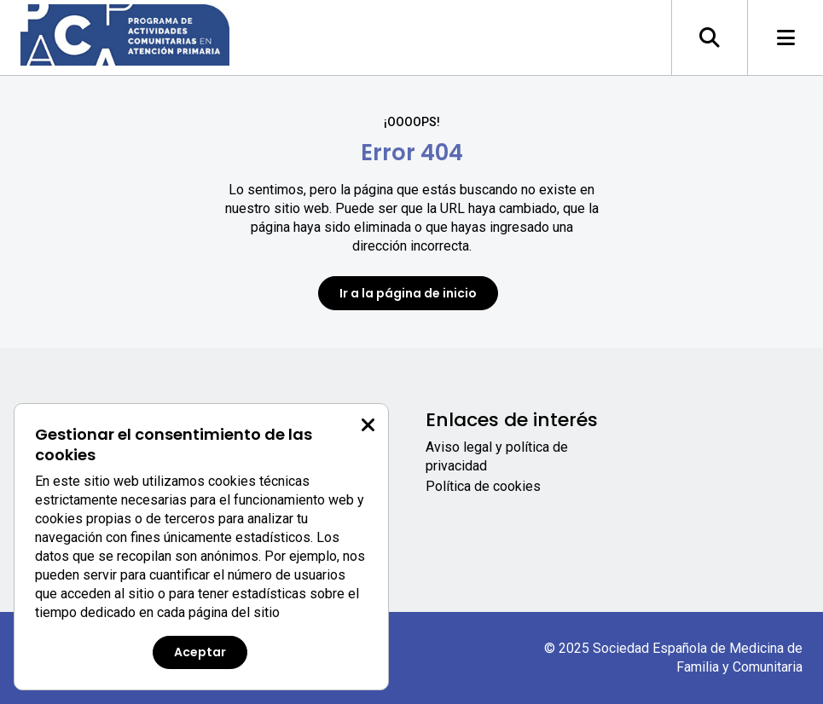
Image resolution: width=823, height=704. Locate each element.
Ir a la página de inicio (408, 293)
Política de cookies (483, 486)
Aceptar (200, 652)
